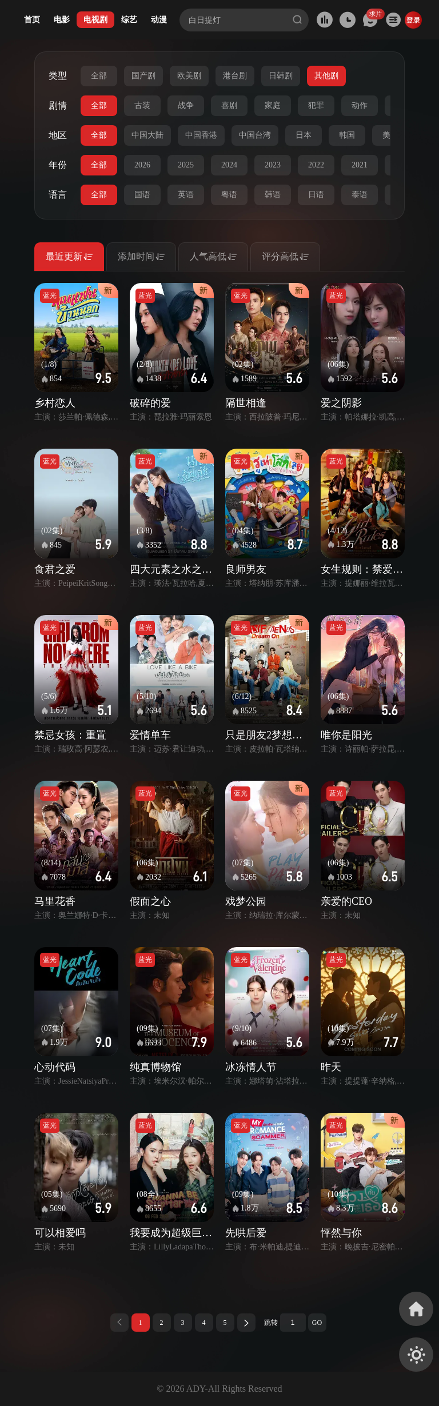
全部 (99, 75)
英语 (186, 194)
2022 (316, 165)
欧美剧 (189, 75)
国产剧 (143, 75)
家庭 (273, 105)
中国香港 (201, 135)
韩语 (273, 194)
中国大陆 (147, 135)
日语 (316, 194)
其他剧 (326, 75)
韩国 (347, 135)
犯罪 (316, 105)
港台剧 (235, 75)
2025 (186, 165)
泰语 (360, 194)
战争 (186, 105)
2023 (273, 165)
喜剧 (229, 105)
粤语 (229, 194)
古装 (142, 105)
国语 (142, 194)
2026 (142, 165)
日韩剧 (281, 75)
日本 (304, 135)
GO (317, 1323)
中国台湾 (255, 135)
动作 (360, 105)
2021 (360, 165)
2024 (229, 165)
